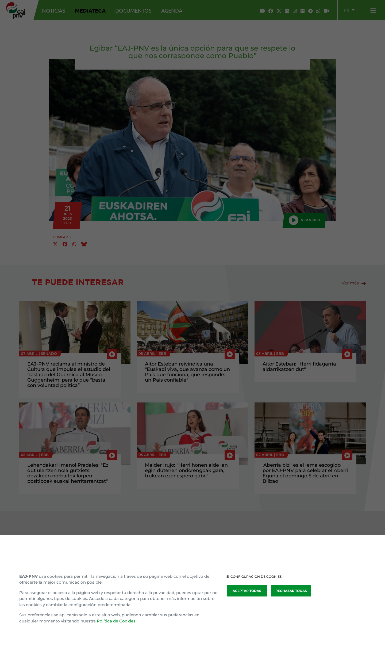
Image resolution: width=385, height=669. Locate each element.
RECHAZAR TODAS (291, 591)
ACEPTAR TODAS (247, 591)
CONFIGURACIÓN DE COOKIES (254, 577)
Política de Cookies (116, 621)
